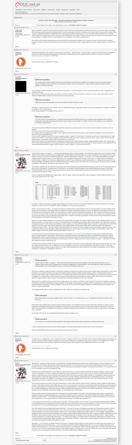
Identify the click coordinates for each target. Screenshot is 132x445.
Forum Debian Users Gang (44, 25)
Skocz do (30, 440)
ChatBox (43, 9)
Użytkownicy (51, 9)
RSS (78, 9)
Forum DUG (36, 9)
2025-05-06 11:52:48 (21, 150)
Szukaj (58, 9)
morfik (17, 153)
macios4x (18, 52)
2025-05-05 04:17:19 (21, 27)
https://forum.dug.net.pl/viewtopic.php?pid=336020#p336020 (48, 131)
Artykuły (29, 9)
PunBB (115, 438)
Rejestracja (64, 9)
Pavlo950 (18, 77)
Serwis (17, 36)
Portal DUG (19, 9)
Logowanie (72, 9)
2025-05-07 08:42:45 (21, 336)
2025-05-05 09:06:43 (21, 50)
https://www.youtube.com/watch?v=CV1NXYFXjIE (45, 56)
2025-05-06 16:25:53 (21, 255)
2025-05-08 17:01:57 (21, 360)
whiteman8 (18, 30)
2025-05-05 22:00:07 (21, 74)
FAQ (24, 9)
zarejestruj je (32, 13)
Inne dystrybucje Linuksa (60, 25)
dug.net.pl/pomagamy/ (71, 21)
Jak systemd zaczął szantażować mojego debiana (88, 233)
